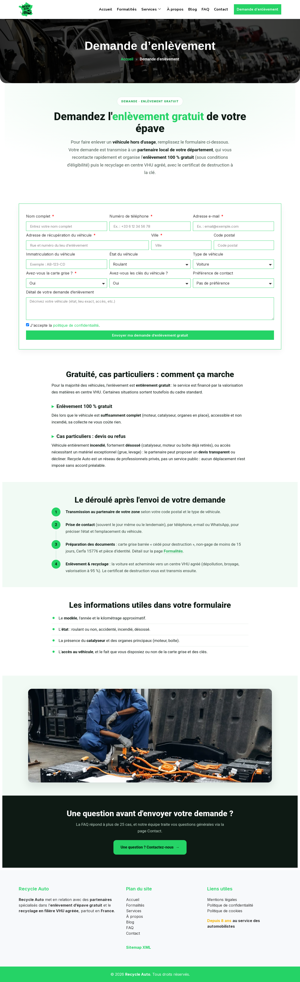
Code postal (224, 235)
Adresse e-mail (207, 216)
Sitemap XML (138, 947)
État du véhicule (123, 254)
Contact (221, 9)
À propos (175, 9)
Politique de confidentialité (230, 905)
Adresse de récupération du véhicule (59, 235)
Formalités (127, 9)
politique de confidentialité (76, 325)
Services (151, 9)
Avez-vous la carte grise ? (50, 273)
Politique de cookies (224, 910)
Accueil (105, 9)
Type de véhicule (208, 254)
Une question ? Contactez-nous (146, 847)
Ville (155, 235)
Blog (192, 9)
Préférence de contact (213, 273)
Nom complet (38, 216)
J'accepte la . (65, 325)
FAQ (205, 9)
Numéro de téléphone (129, 216)
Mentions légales (222, 899)
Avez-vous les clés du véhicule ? (138, 273)
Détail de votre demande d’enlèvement (60, 292)
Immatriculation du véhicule (50, 254)
